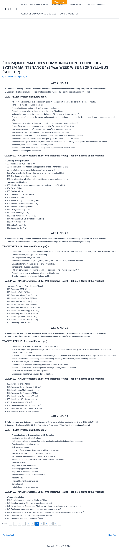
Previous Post (7, 535)
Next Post (113, 535)
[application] (64, 4)
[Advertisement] (59, 36)
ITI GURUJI (9, 9)
